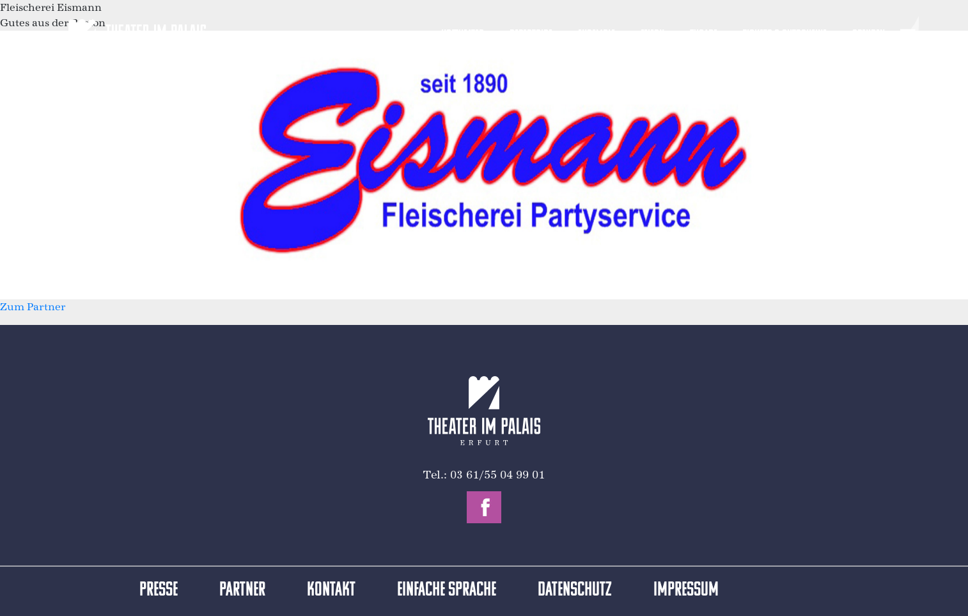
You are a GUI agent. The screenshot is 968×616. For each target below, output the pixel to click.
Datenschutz (575, 591)
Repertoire (531, 35)
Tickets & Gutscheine (785, 35)
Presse (158, 591)
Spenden (868, 35)
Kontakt (331, 591)
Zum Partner (32, 307)
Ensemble (596, 35)
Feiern (652, 35)
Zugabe (703, 35)
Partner (242, 591)
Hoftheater (462, 35)
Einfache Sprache (446, 591)
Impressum (686, 591)
